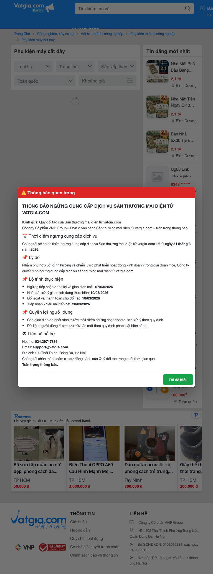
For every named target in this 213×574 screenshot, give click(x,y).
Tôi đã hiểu (178, 379)
